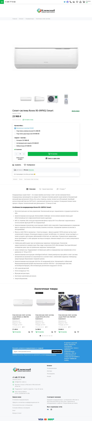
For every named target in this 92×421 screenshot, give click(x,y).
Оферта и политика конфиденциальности (25, 402)
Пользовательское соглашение (22, 405)
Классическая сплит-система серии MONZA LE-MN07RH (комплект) (21, 317)
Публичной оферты (50, 355)
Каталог (15, 179)
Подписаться (57, 351)
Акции (49, 376)
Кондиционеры (52, 368)
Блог (13, 410)
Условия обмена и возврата (21, 408)
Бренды (49, 371)
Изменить (31, 170)
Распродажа (51, 374)
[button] (40, 335)
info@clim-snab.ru (20, 382)
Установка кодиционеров (20, 400)
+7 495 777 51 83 (10, 2)
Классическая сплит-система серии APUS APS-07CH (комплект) (44, 317)
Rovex (20, 179)
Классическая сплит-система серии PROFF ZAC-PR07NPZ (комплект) (67, 317)
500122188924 (22, 392)
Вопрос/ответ (16, 413)
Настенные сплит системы (31, 179)
